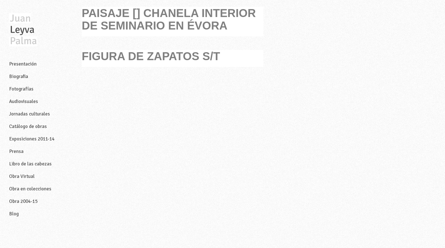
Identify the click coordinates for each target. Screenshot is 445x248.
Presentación (23, 64)
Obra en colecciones (30, 189)
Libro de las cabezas (30, 164)
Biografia (18, 76)
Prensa (16, 151)
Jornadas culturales (29, 114)
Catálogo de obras (28, 126)
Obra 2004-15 (23, 201)
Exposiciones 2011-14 (31, 139)
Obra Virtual (22, 176)
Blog (14, 214)
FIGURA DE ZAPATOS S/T (151, 56)
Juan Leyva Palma (23, 30)
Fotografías (21, 89)
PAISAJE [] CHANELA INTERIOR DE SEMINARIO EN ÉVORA (169, 19)
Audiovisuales (23, 101)
